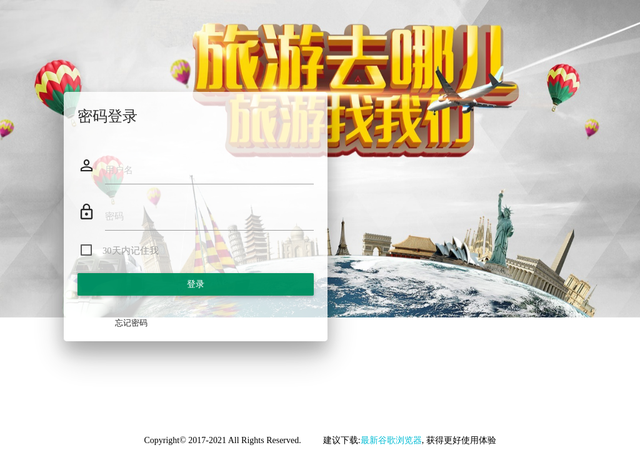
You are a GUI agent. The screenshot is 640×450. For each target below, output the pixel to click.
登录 (196, 284)
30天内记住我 (130, 251)
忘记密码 (131, 323)
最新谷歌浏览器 (391, 440)
